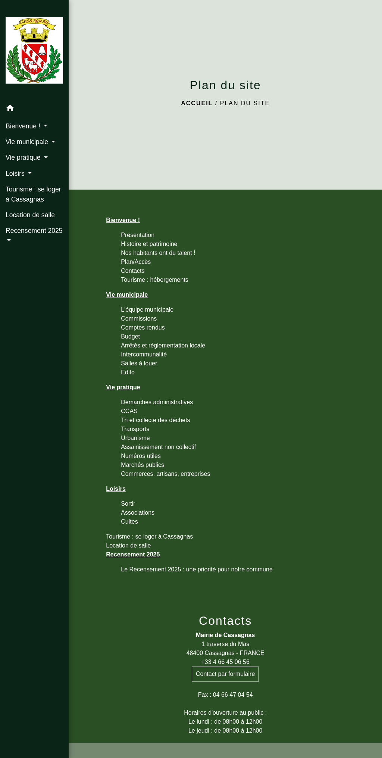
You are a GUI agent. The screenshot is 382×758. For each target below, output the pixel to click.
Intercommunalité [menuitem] (144, 354)
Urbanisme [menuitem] (135, 438)
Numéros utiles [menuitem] (141, 456)
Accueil (197, 103)
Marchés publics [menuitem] (142, 465)
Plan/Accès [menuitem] (136, 262)
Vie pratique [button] (24, 157)
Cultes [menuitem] (129, 521)
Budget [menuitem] (130, 336)
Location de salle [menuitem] (30, 215)
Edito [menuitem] (127, 372)
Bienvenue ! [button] (24, 126)
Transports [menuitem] (135, 429)
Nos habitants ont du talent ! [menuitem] (158, 253)
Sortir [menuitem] (128, 503)
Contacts (225, 620)
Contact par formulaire (225, 674)
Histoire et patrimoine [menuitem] (149, 244)
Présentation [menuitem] (137, 235)
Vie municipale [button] (28, 142)
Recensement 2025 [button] (34, 230)
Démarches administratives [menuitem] (157, 402)
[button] (34, 109)
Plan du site (245, 103)
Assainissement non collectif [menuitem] (158, 447)
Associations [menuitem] (137, 512)
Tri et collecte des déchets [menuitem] (155, 420)
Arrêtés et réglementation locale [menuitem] (163, 345)
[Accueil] (34, 50)
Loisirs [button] (16, 173)
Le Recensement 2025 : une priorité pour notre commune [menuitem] (196, 569)
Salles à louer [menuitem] (139, 363)
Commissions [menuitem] (139, 318)
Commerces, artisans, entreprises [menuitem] (165, 474)
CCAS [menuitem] (129, 411)
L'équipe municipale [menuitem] (147, 309)
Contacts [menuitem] (132, 271)
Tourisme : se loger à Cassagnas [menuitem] (33, 194)
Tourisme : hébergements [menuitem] (154, 280)
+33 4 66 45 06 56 (225, 662)
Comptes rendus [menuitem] (143, 327)
